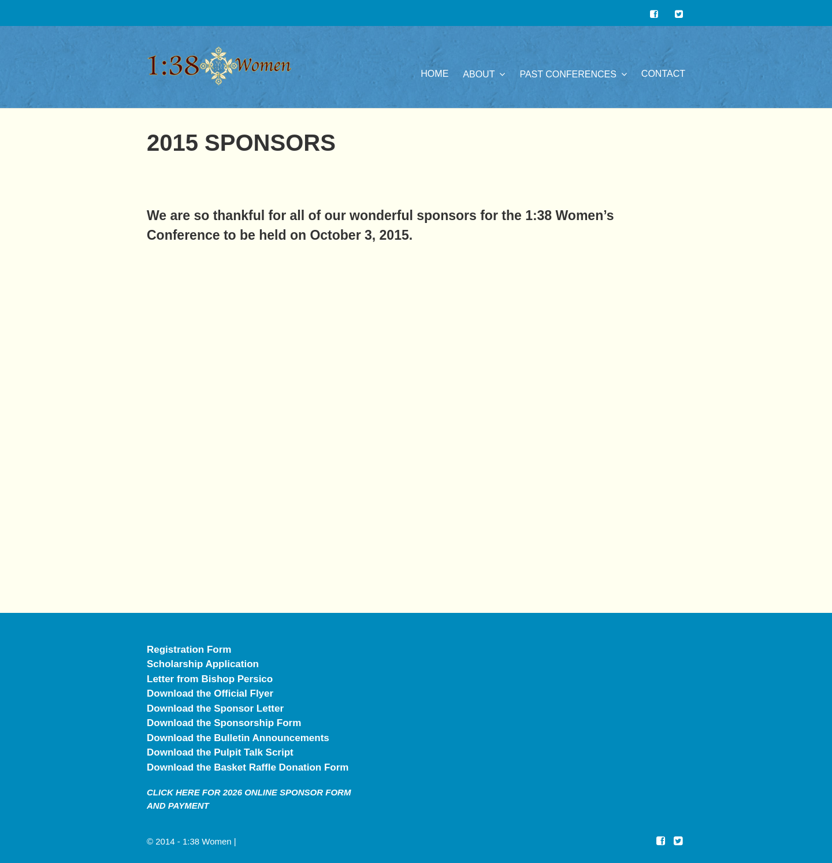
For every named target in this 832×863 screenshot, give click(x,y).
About (479, 74)
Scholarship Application (203, 664)
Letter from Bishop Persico (210, 679)
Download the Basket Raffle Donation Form (247, 767)
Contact (663, 74)
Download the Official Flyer (210, 693)
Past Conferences (567, 74)
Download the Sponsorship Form (224, 722)
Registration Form (189, 649)
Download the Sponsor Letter (215, 708)
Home (434, 74)
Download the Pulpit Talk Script (220, 752)
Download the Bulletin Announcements (238, 737)
